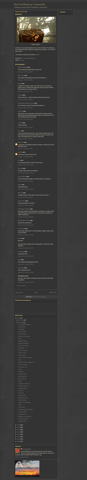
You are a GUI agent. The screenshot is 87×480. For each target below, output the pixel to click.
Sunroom (20, 390)
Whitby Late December (24, 402)
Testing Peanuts (22, 334)
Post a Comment (21, 285)
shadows (21, 60)
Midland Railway (22, 341)
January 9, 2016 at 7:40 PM (25, 139)
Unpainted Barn (22, 412)
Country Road (22, 355)
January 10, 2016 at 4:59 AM (25, 197)
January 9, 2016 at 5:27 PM (25, 91)
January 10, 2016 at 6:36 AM (25, 225)
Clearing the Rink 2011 (24, 383)
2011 (18, 434)
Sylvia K (20, 111)
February (21, 320)
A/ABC (20, 381)
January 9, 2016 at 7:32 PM (25, 127)
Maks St (20, 192)
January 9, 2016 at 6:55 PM (25, 119)
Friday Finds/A (22, 421)
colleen (20, 95)
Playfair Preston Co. (23, 386)
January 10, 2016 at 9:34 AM (25, 256)
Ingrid (19, 184)
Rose (19, 131)
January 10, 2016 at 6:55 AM (25, 248)
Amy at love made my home (26, 103)
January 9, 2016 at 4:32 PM (25, 72)
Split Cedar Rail (22, 376)
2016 (18, 318)
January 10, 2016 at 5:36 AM (25, 205)
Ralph (19, 83)
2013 (18, 429)
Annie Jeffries (22, 176)
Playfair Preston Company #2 (26, 362)
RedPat (20, 152)
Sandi (19, 238)
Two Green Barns (23, 364)
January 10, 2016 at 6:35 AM (25, 217)
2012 (18, 432)
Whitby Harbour (22, 400)
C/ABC (20, 338)
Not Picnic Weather (23, 343)
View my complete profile (22, 457)
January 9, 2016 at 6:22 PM (25, 107)
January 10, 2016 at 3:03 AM (25, 181)
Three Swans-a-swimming (25, 357)
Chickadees (21, 329)
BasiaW (20, 168)
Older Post (52, 292)
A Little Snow (21, 407)
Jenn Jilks (21, 267)
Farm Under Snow (23, 345)
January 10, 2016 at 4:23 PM (25, 272)
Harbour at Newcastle (24, 336)
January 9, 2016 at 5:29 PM (25, 99)
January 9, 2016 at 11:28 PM (25, 165)
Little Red (20, 393)
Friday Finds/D (22, 352)
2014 (18, 427)
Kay (19, 160)
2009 (18, 439)
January (21, 322)
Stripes (20, 369)
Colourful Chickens (23, 419)
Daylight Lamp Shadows (24, 416)
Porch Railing (21, 327)
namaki (20, 122)
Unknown (20, 142)
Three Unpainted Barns (24, 324)
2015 (18, 425)
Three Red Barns (22, 388)
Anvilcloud (21, 251)
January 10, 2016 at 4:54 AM (25, 189)
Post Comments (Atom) (39, 296)
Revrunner (21, 75)
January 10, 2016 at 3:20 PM (25, 264)
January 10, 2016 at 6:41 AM (25, 235)
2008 (18, 441)
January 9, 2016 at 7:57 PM (25, 148)
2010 (18, 436)
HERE (37, 54)
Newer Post (19, 292)
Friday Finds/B (22, 395)
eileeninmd (21, 228)
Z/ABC (20, 404)
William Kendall (22, 67)
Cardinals (20, 371)
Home (36, 292)
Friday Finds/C (22, 374)
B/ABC (20, 360)
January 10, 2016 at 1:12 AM (25, 173)
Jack (19, 259)
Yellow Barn (21, 348)
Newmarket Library (23, 397)
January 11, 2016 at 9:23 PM (25, 282)
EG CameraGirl (26, 449)
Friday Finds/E (22, 331)
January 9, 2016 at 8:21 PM (25, 156)
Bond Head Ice (22, 378)
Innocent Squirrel (22, 350)
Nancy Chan (21, 201)
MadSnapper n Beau (24, 209)
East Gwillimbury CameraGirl (29, 4)
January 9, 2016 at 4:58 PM (25, 80)
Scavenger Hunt (22, 367)
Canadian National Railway (25, 409)
